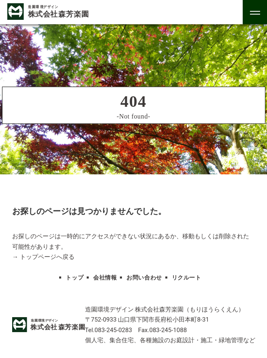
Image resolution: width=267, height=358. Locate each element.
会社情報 (105, 278)
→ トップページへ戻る (43, 257)
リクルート (186, 278)
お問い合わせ (144, 278)
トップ (74, 278)
